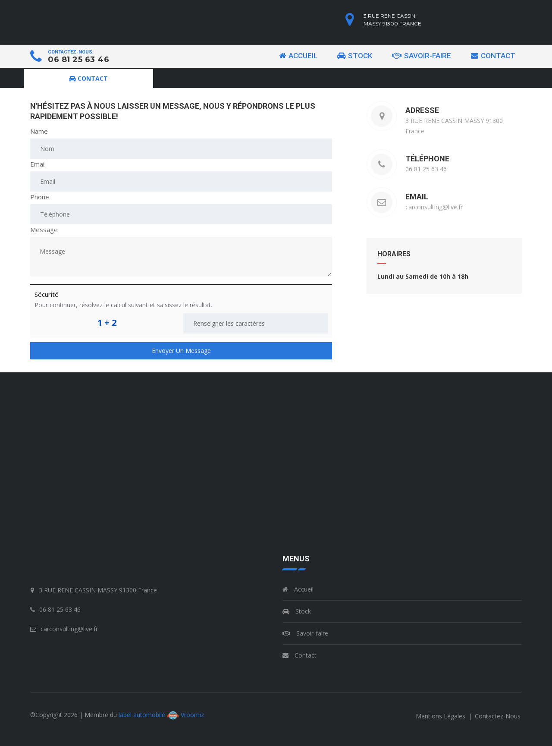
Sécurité (46, 294)
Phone (39, 196)
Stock (354, 55)
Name (39, 131)
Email (38, 164)
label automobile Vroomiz (161, 715)
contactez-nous (498, 716)
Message (44, 229)
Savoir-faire (421, 55)
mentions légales (441, 716)
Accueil (298, 55)
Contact (493, 55)
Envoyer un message (181, 350)
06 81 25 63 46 (78, 59)
